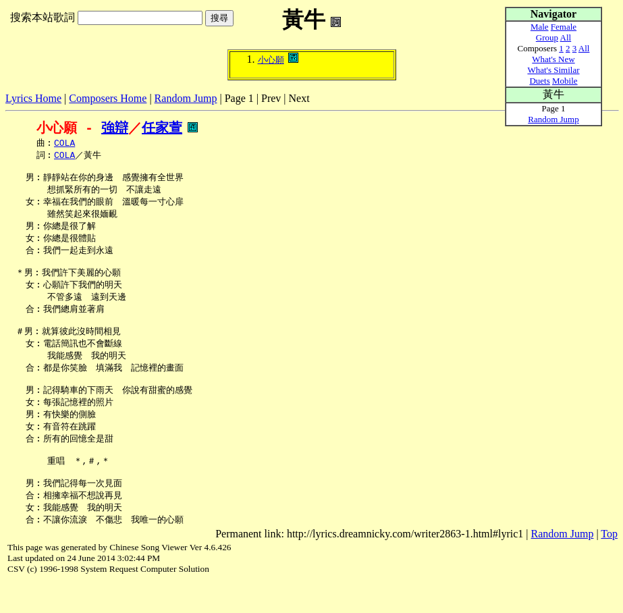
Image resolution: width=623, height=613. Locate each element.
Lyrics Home (33, 98)
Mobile (565, 81)
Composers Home (107, 98)
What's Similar (553, 70)
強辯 (114, 128)
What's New (553, 59)
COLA (64, 144)
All (566, 37)
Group (547, 37)
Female (563, 27)
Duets (539, 81)
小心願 (271, 60)
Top (609, 564)
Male (540, 27)
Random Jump (186, 98)
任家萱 (162, 128)
